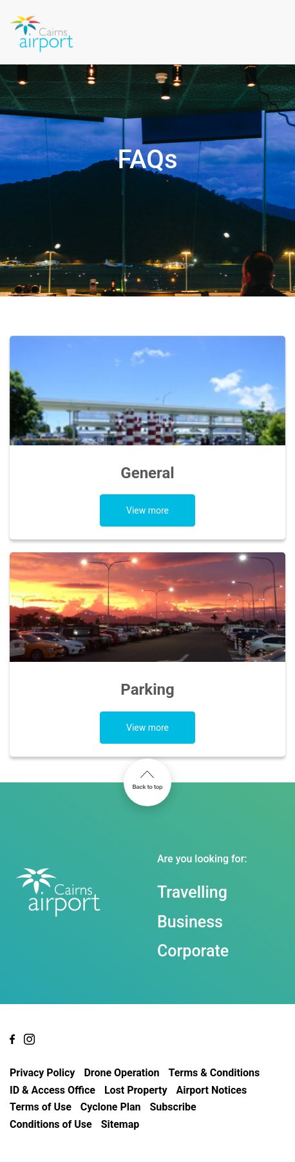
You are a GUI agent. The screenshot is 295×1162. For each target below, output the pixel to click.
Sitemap (120, 1124)
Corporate (193, 951)
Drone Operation (121, 1073)
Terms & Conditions (214, 1073)
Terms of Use (40, 1107)
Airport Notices (211, 1090)
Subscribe (173, 1107)
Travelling (192, 892)
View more (147, 510)
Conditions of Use (51, 1124)
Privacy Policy (42, 1073)
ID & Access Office (52, 1090)
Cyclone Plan (111, 1107)
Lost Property (135, 1090)
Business (190, 922)
